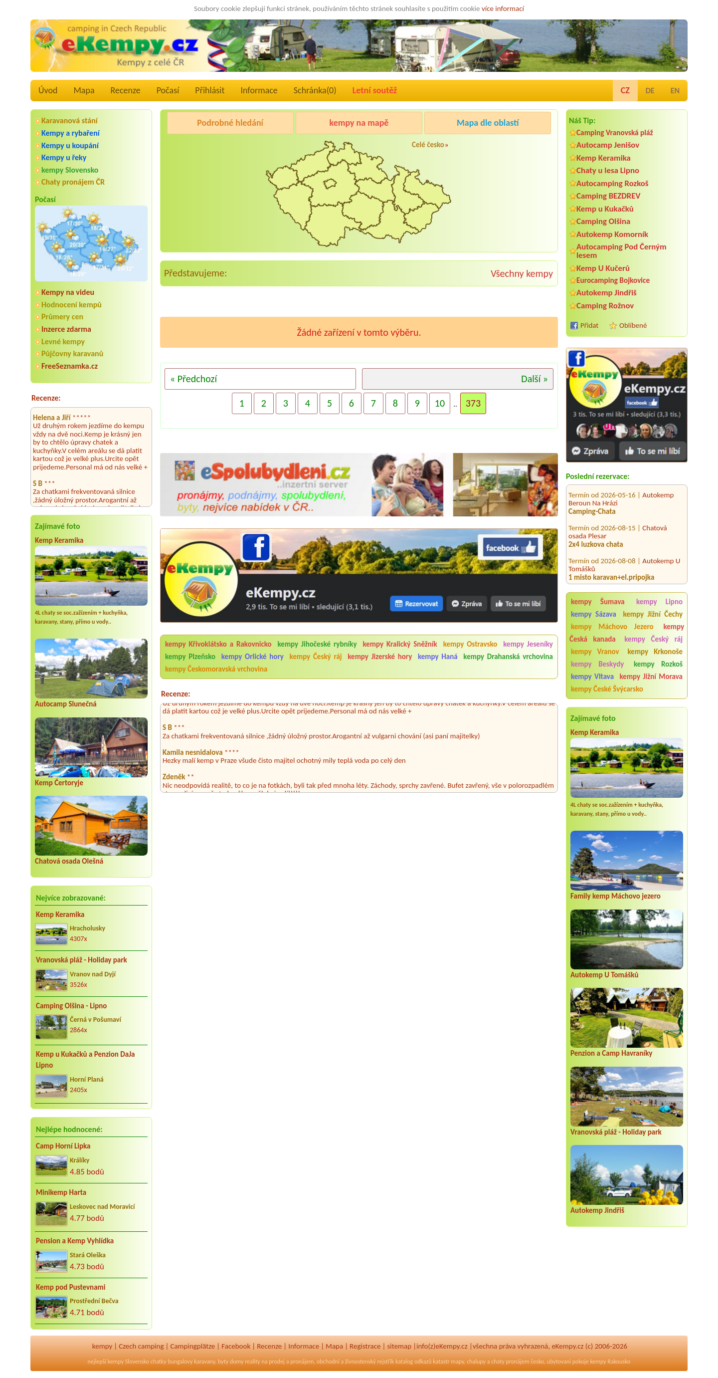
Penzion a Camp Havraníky (611, 1053)
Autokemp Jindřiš (606, 292)
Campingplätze (192, 1346)
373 (473, 403)
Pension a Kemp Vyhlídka (75, 1240)
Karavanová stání (69, 120)
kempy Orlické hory (252, 656)
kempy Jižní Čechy (653, 614)
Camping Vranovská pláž (614, 132)
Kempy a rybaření (70, 133)
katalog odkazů (413, 1361)
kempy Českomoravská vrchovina (216, 669)
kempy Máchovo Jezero (612, 626)
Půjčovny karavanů (72, 353)
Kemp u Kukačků (605, 209)
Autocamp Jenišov (607, 145)
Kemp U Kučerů (603, 268)
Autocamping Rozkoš (612, 183)
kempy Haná (438, 656)
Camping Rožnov (605, 305)
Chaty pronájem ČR (73, 182)
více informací (503, 8)
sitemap (399, 1346)
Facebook (235, 1346)
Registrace (365, 1346)
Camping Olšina (603, 221)
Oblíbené (633, 325)
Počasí (168, 90)
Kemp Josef (659, 580)
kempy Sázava (593, 614)
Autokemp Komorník (612, 234)
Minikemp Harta (61, 1192)
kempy (102, 1346)
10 (440, 403)
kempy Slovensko (69, 170)
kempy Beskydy (597, 664)
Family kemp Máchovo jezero (615, 896)
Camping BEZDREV (608, 196)
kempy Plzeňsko (190, 656)
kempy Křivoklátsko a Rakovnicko (218, 644)
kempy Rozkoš (658, 664)
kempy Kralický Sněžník (399, 644)
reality (252, 1361)
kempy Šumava (598, 601)
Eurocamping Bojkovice (613, 280)
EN (675, 90)
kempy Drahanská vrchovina (508, 656)
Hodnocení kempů (71, 304)
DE (650, 90)
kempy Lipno (659, 601)
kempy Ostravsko (470, 644)
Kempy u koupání (70, 145)
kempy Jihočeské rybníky (317, 644)
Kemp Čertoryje (59, 782)
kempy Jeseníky (528, 644)
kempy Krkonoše (655, 651)
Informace (258, 90)
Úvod (47, 90)
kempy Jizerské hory (380, 656)
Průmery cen (62, 316)
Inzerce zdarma (66, 329)
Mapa (83, 90)
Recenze (126, 90)
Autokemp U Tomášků (604, 974)
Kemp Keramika (59, 540)
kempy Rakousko (610, 1361)
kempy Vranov (595, 651)
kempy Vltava (592, 676)
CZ (625, 90)
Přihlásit (209, 90)
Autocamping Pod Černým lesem (621, 250)
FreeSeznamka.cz (69, 366)
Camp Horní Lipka (63, 1146)
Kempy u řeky (63, 157)
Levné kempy (63, 341)
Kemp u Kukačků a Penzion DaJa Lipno (85, 1060)
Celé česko (428, 144)
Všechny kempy (522, 273)
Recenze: (46, 398)
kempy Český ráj (653, 639)
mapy (457, 1361)
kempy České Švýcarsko (607, 689)
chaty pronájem (510, 1361)
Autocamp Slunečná (66, 703)
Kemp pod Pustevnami (70, 1287)
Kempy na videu (67, 292)
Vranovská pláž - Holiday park (81, 959)
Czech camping (141, 1346)
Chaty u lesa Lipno (607, 170)
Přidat (589, 325)
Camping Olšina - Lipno (71, 1005)
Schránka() (315, 90)
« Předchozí (193, 379)
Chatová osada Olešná (69, 861)
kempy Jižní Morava (651, 676)
